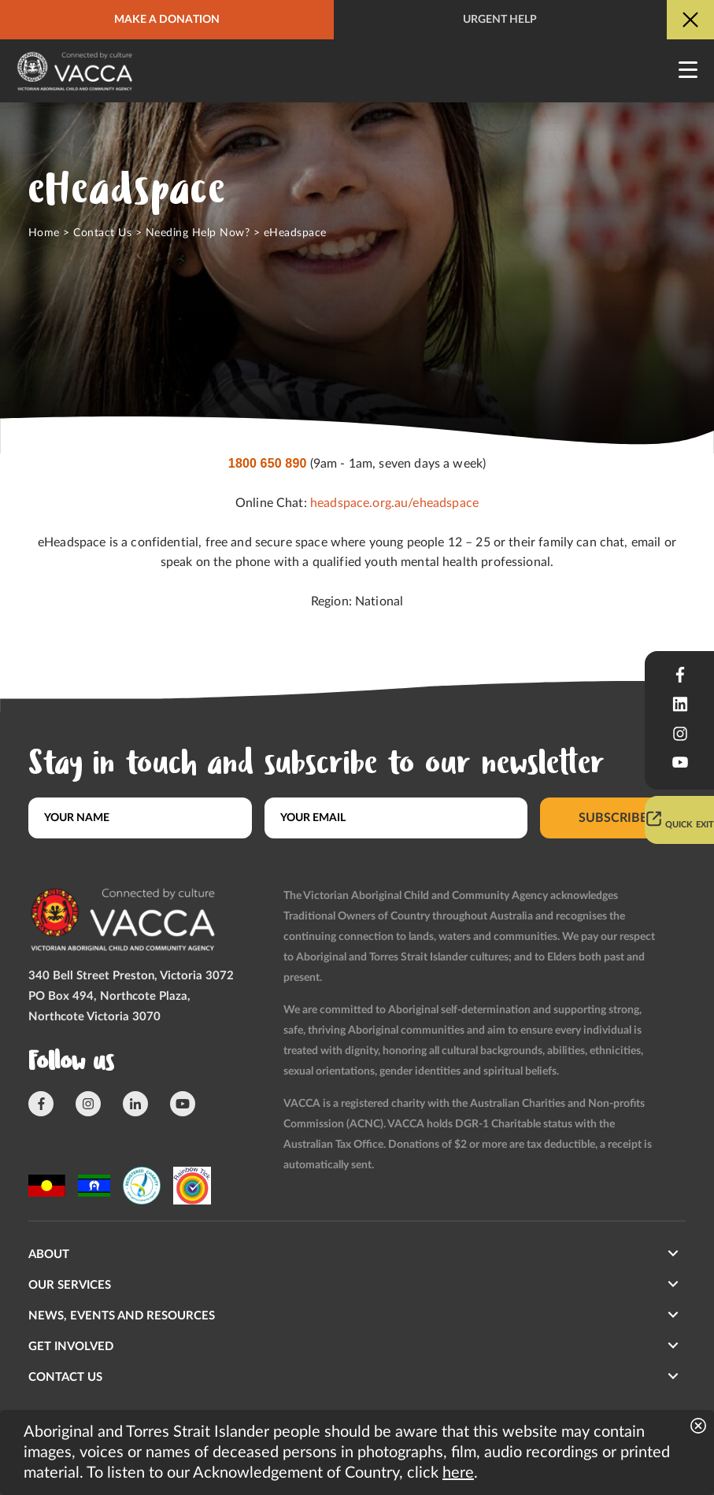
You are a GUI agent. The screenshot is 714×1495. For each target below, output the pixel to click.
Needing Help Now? (198, 233)
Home (44, 233)
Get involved (70, 1347)
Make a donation (167, 19)
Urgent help (500, 19)
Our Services (69, 1285)
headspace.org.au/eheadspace (394, 503)
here (458, 1473)
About (48, 1254)
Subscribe (613, 818)
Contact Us (102, 233)
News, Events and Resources (121, 1316)
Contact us (65, 1377)
